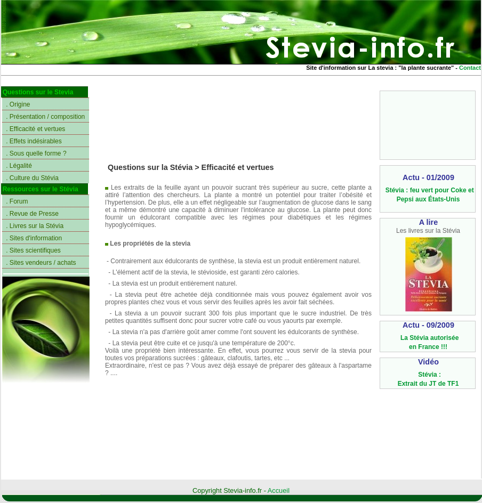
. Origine (18, 104)
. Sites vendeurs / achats (41, 262)
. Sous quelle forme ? (36, 153)
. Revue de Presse (32, 213)
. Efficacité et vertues (35, 129)
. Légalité (19, 165)
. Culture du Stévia (32, 178)
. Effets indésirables (34, 141)
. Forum (17, 201)
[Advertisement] (428, 124)
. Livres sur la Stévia (34, 226)
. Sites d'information (34, 238)
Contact (470, 67)
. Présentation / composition (45, 116)
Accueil (279, 490)
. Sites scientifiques (33, 250)
